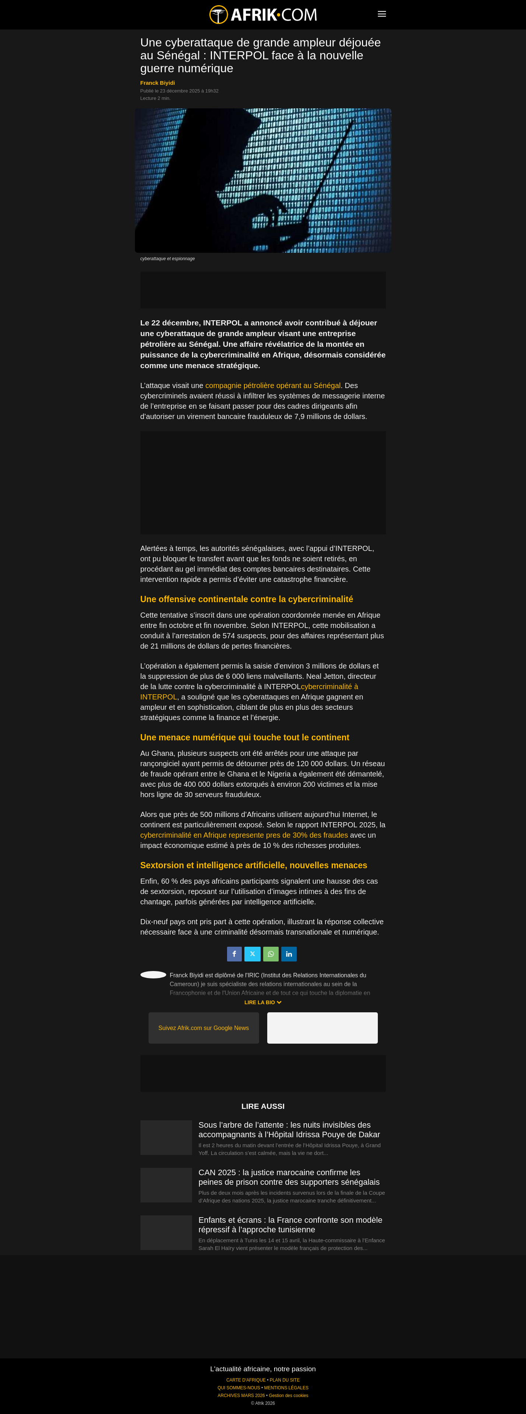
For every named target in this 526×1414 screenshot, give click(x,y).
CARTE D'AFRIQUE (246, 1380)
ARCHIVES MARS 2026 (241, 1395)
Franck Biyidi (157, 83)
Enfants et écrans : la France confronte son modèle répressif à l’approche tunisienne (291, 1224)
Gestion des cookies (288, 1395)
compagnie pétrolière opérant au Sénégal (273, 385)
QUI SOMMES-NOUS (238, 1387)
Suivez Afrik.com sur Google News (204, 1028)
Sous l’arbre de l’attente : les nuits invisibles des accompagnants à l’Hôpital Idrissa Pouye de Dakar (289, 1129)
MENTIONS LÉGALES (286, 1387)
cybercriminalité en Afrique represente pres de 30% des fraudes (244, 835)
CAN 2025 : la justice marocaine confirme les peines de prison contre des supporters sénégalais (289, 1177)
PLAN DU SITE (285, 1380)
